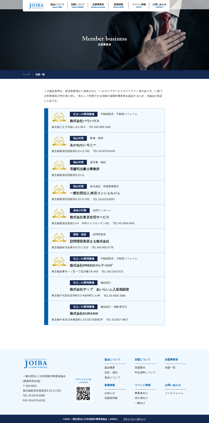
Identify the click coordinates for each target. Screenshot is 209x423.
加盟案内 (140, 367)
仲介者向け (141, 398)
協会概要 (109, 367)
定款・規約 (111, 372)
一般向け (140, 403)
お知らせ (109, 393)
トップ (26, 74)
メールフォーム (174, 393)
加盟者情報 (111, 398)
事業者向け (141, 393)
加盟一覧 (170, 367)
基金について (112, 377)
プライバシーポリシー (134, 419)
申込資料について (145, 372)
